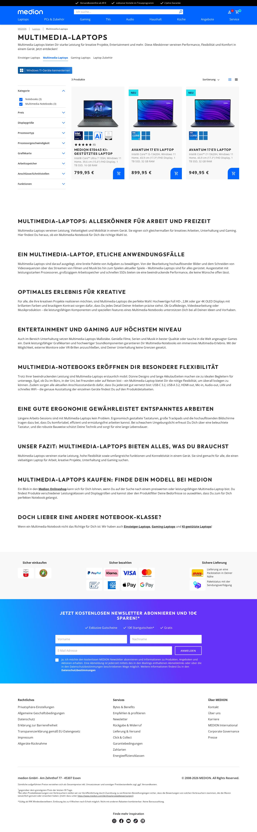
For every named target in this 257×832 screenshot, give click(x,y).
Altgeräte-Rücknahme (32, 743)
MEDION (22, 28)
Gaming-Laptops (80, 57)
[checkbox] (20, 99)
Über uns (214, 713)
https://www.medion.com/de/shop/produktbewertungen (105, 795)
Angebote (207, 19)
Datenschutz (26, 719)
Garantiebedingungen (128, 743)
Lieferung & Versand (126, 731)
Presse (212, 737)
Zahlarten (119, 750)
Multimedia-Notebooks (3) (40, 104)
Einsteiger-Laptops (29, 57)
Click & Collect (122, 737)
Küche (181, 19)
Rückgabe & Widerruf (127, 725)
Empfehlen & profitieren (129, 713)
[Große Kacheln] (236, 79)
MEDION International (223, 725)
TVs (108, 19)
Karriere (213, 719)
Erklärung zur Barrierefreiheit (37, 725)
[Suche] (180, 12)
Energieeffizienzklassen (128, 756)
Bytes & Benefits (124, 707)
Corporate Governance (223, 731)
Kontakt (213, 707)
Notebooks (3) (33, 99)
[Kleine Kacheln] (230, 79)
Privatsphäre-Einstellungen (36, 707)
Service (234, 19)
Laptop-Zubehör (103, 57)
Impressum (25, 737)
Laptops (23, 19)
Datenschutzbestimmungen (78, 670)
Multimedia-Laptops (57, 28)
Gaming (85, 19)
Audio (130, 19)
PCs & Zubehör (54, 19)
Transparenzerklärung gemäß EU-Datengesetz (49, 731)
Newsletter (120, 719)
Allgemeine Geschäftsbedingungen (41, 713)
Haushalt (156, 19)
